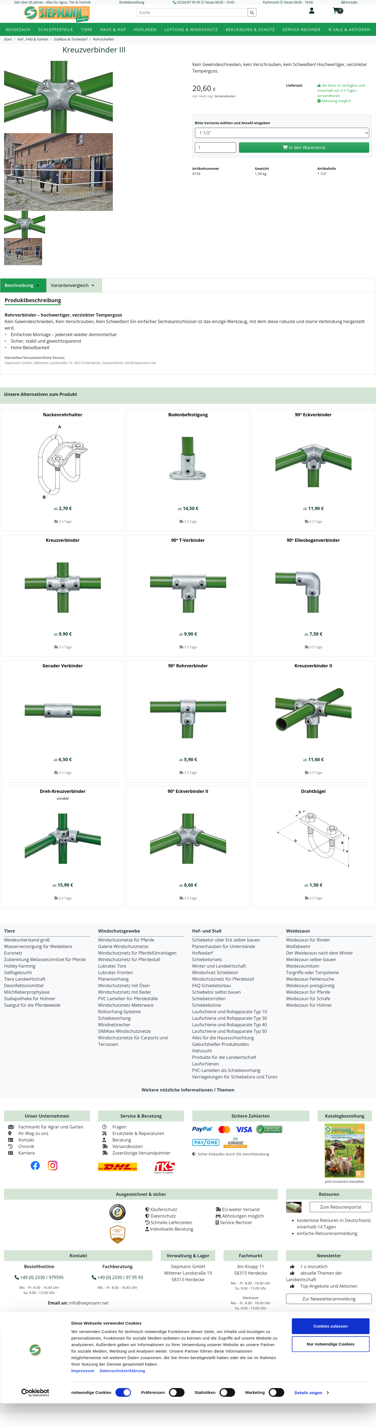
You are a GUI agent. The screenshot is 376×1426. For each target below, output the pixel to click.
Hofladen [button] (145, 29)
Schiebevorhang (114, 1018)
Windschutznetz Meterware (126, 1005)
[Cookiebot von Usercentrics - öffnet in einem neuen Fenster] (35, 1415)
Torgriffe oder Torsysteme (312, 972)
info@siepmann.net (89, 1303)
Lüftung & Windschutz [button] (191, 29)
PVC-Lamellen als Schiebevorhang (226, 1070)
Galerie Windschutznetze (123, 946)
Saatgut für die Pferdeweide (32, 1005)
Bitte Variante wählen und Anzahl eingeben (232, 122)
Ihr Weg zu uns (26, 1133)
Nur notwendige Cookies (331, 1366)
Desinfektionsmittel (23, 986)
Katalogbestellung (345, 1116)
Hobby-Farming (19, 966)
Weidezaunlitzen (302, 966)
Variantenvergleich (74, 285)
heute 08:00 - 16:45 (219, 2)
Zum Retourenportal (340, 1207)
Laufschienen (205, 1064)
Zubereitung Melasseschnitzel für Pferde (45, 959)
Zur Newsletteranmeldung (328, 1299)
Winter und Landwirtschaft (219, 966)
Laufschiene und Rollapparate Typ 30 (229, 1018)
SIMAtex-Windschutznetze (124, 1031)
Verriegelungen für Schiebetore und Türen (235, 1077)
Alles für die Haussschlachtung (223, 1038)
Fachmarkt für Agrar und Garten (43, 1127)
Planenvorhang (113, 979)
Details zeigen (308, 1415)
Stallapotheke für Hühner (29, 999)
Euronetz (13, 953)
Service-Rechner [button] (302, 29)
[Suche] (192, 12)
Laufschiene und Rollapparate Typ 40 (229, 1025)
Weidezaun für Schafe (308, 999)
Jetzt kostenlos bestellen (344, 1181)
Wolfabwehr (298, 946)
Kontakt (19, 1140)
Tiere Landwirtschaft (24, 979)
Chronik (19, 1146)
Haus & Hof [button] (113, 29)
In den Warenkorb (304, 148)
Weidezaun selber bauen (311, 959)
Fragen (112, 1127)
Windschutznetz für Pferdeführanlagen (137, 953)
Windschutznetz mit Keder (124, 992)
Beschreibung (23, 285)
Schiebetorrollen (209, 999)
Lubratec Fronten (115, 972)
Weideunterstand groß (27, 940)
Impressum (82, 1393)
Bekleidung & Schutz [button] (250, 29)
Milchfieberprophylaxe (27, 992)
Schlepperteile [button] (55, 29)
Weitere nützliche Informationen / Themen (188, 1090)
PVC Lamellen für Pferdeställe (128, 999)
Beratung (114, 1140)
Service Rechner (236, 1222)
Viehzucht (202, 1051)
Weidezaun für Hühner (309, 1005)
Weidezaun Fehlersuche (310, 979)
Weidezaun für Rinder (308, 940)
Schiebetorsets (207, 959)
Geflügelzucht (18, 972)
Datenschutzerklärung (122, 1393)
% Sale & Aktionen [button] (349, 29)
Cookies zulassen (330, 1348)
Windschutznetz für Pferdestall (129, 959)
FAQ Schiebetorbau (211, 986)
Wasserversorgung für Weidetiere (38, 946)
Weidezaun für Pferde (308, 992)
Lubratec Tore (112, 966)
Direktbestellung (131, 2)
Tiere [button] (86, 29)
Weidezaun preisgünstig (310, 986)
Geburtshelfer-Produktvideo (220, 1044)
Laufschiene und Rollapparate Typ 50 (229, 1031)
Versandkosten (225, 96)
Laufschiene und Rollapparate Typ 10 (229, 1012)
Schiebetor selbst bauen (216, 992)
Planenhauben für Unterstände (223, 946)
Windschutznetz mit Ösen (124, 986)
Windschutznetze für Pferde (126, 940)
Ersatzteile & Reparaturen (131, 1133)
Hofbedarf (202, 953)
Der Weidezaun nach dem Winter (319, 953)
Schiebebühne (206, 1005)
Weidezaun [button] (18, 29)
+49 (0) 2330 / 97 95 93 (117, 1277)
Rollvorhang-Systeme (119, 1012)
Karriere (19, 1153)
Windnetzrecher (114, 1025)
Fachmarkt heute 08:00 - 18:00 (288, 2)
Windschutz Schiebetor (215, 972)
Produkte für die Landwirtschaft (224, 1057)
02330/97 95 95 (188, 2)
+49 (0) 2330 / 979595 (39, 1277)
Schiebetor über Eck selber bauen (226, 940)
